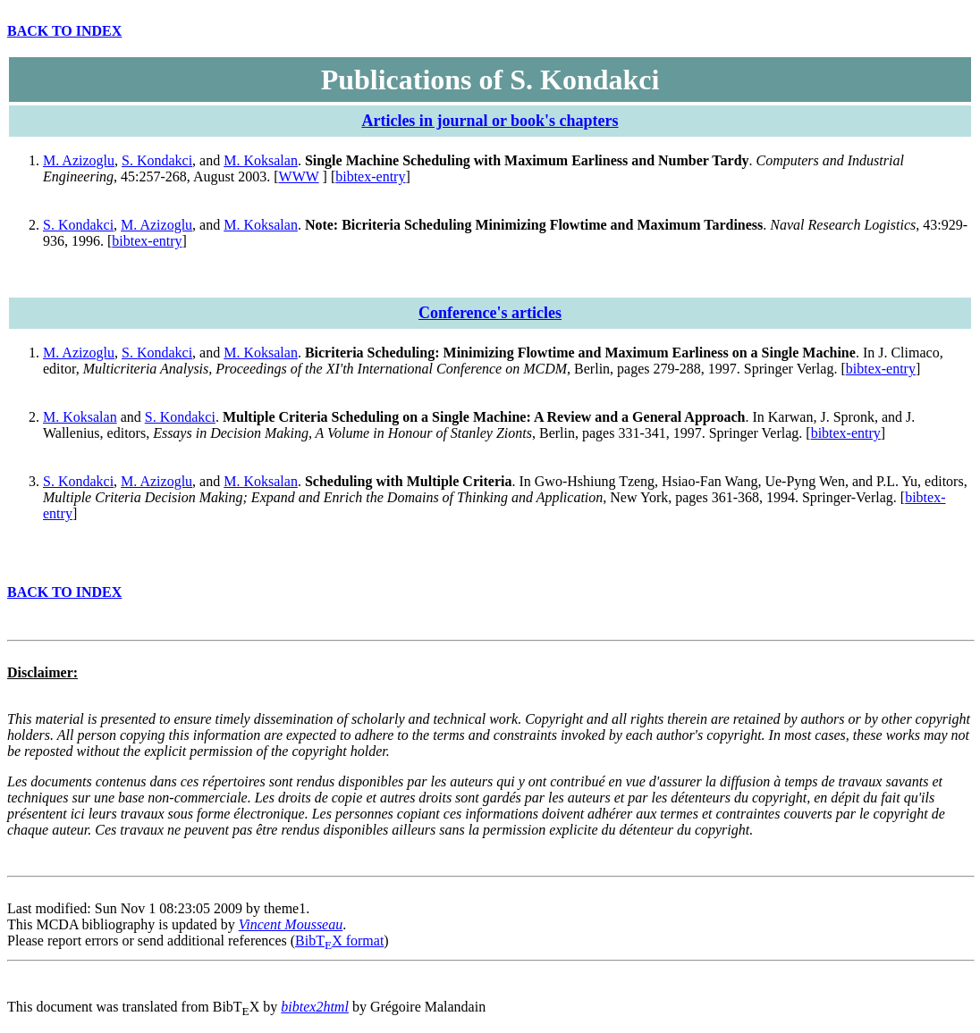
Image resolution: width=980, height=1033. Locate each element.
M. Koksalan (261, 160)
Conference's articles (490, 313)
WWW (299, 176)
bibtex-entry (370, 176)
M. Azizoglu (78, 160)
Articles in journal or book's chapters (489, 121)
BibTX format (339, 940)
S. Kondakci (157, 160)
